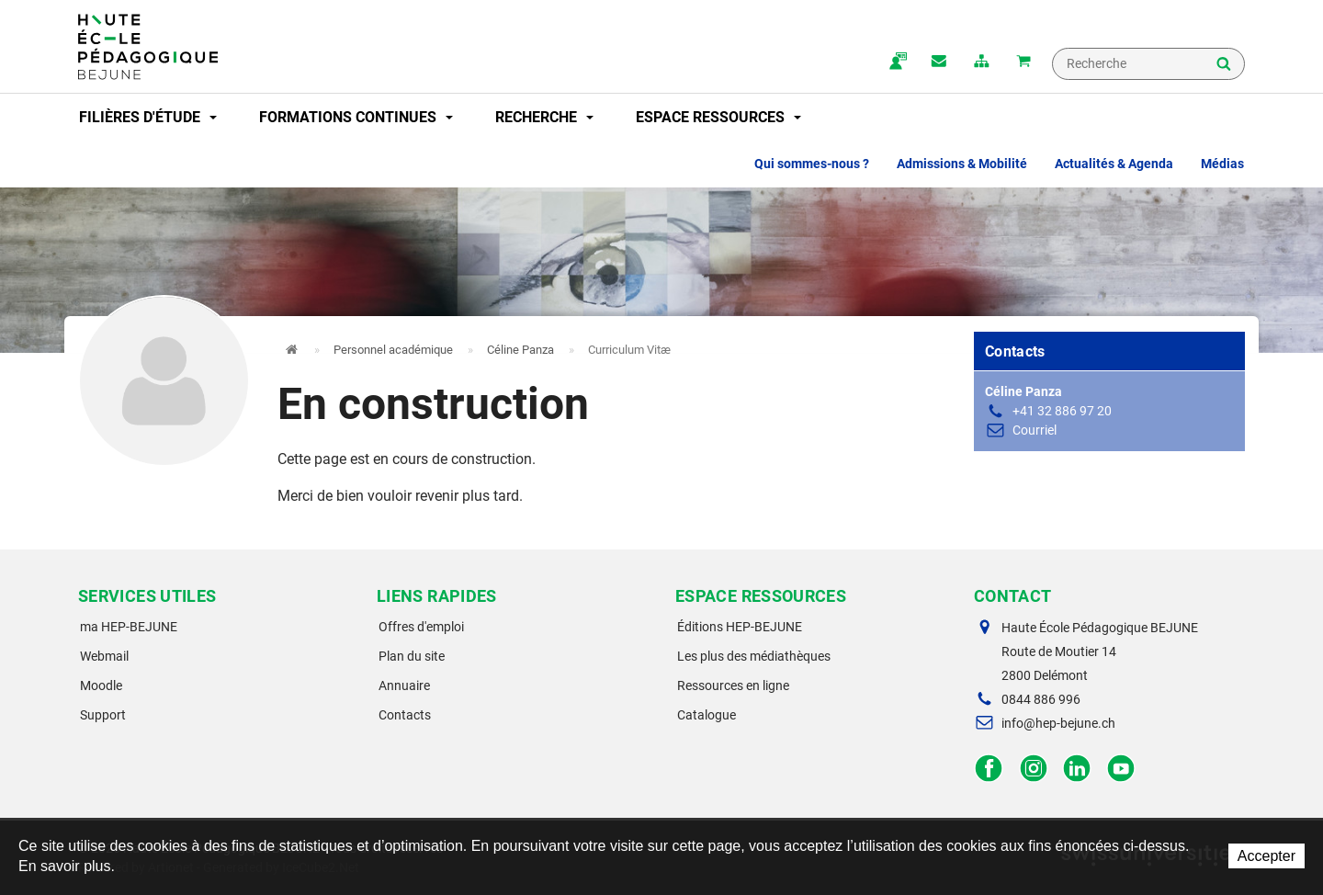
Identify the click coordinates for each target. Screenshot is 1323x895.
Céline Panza (520, 350)
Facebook (989, 768)
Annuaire (404, 685)
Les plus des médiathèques (754, 656)
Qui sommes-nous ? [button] (811, 163)
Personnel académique (393, 350)
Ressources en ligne (733, 685)
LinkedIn (1077, 768)
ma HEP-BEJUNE (128, 626)
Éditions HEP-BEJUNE (739, 626)
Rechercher (1223, 65)
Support (103, 715)
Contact (939, 62)
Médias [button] (1222, 163)
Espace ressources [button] (718, 117)
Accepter (1266, 856)
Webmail (104, 656)
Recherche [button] (544, 117)
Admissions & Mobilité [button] (962, 163)
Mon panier (1023, 62)
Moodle (101, 685)
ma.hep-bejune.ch (896, 62)
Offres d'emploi (421, 626)
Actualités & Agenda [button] (1114, 163)
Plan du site (412, 656)
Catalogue (706, 715)
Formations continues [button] (356, 117)
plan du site (981, 62)
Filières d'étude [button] (148, 117)
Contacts (405, 715)
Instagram (1033, 768)
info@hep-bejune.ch (1058, 723)
